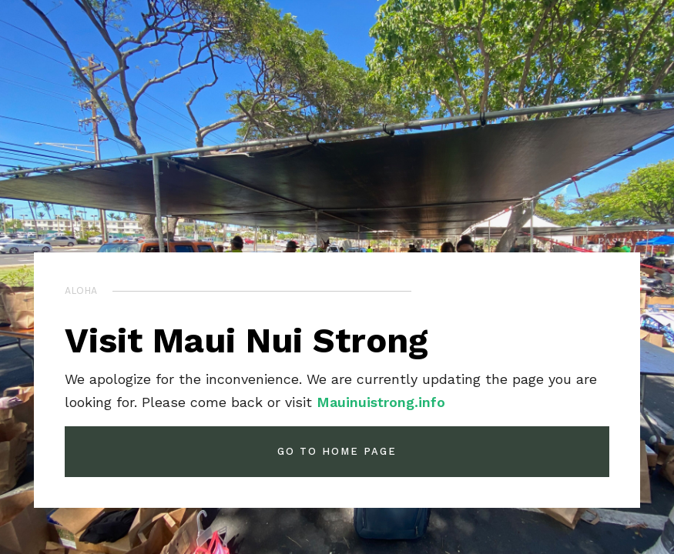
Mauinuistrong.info (381, 402)
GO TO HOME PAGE (337, 451)
